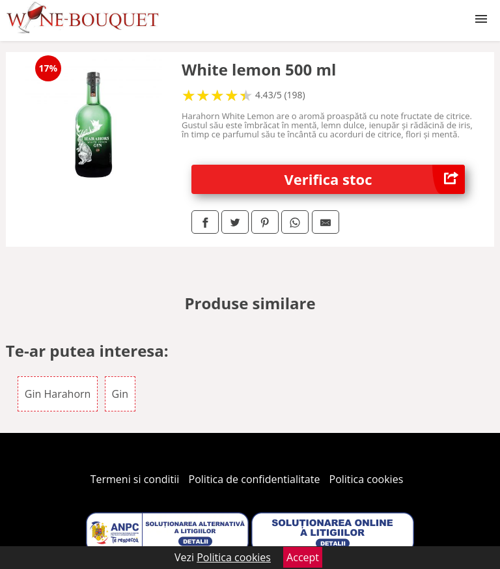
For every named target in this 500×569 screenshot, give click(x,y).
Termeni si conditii (135, 479)
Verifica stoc (375, 179)
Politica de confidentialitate (254, 479)
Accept (302, 557)
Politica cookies (366, 479)
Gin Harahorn (58, 394)
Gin (120, 394)
